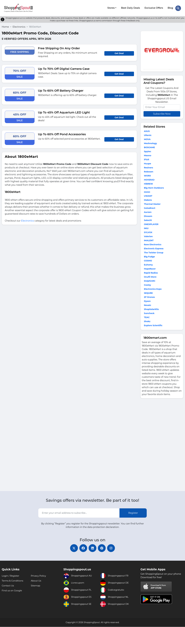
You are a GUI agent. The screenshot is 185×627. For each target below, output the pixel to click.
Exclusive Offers (153, 7)
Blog (170, 7)
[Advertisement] (161, 444)
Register (133, 512)
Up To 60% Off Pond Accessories (62, 133)
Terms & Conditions (13, 580)
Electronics (19, 26)
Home (5, 26)
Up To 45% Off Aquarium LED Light (64, 111)
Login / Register (11, 576)
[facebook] (82, 547)
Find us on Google (12, 590)
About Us (36, 580)
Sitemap (35, 585)
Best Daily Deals (130, 7)
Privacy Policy (39, 576)
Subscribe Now (162, 113)
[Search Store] (178, 8)
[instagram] (112, 547)
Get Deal (119, 52)
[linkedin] (92, 547)
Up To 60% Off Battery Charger (61, 90)
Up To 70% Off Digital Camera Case (64, 68)
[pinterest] (102, 547)
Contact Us (8, 585)
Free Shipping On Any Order (59, 47)
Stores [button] (110, 7)
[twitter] (72, 547)
